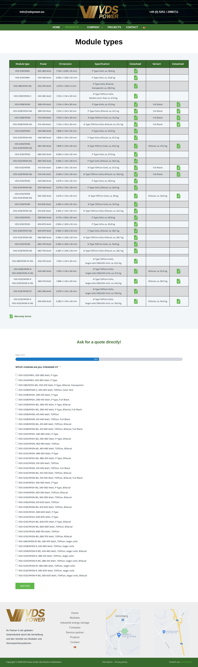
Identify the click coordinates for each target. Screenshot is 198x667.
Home (74, 613)
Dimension (65, 63)
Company (74, 627)
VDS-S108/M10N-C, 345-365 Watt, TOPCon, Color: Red (45, 390)
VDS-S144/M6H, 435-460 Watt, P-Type (37, 380)
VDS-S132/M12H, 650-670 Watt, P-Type (38, 517)
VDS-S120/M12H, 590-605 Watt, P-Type (38, 512)
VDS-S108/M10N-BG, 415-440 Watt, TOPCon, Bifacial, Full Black (50, 429)
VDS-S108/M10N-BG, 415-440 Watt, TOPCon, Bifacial (44, 424)
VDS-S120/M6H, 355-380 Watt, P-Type (38, 375)
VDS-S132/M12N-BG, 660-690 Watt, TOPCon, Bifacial (45, 526)
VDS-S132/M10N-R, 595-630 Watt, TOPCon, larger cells (46, 570)
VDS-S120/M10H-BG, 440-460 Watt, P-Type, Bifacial (44, 438)
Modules (75, 617)
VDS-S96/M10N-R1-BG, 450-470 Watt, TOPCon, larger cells (48, 541)
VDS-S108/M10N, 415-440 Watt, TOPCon (38, 414)
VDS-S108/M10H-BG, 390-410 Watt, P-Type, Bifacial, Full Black (50, 409)
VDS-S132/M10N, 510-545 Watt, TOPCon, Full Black (44, 468)
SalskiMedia (186, 662)
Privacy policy (121, 662)
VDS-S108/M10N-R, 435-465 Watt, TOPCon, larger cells (46, 546)
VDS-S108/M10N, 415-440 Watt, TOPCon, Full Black (44, 419)
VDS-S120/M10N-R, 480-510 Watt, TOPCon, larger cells (46, 555)
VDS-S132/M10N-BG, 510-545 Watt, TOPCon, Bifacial (44, 473)
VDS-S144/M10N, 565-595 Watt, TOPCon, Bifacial (43, 492)
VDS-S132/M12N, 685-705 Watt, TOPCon (38, 531)
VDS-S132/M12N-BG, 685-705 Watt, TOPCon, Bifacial (45, 536)
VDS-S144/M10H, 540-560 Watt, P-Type (38, 482)
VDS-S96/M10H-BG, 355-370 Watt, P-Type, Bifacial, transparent (51, 385)
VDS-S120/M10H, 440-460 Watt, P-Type (38, 434)
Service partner (75, 632)
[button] (80, 27)
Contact (74, 642)
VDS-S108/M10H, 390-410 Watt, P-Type (38, 394)
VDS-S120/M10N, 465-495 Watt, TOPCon (38, 443)
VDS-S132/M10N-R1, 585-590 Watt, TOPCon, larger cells (46, 565)
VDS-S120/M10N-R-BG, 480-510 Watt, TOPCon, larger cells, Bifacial (52, 560)
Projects (75, 637)
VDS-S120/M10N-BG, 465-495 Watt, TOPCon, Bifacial (45, 448)
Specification (102, 63)
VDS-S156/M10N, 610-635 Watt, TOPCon (38, 502)
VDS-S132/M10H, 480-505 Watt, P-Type (38, 453)
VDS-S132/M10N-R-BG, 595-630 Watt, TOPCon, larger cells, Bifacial (52, 575)
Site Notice (107, 662)
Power (43, 63)
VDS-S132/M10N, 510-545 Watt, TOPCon (38, 463)
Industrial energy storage (74, 622)
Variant (157, 63)
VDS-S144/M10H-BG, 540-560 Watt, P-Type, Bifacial (44, 487)
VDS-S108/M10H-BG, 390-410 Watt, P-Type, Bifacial (44, 404)
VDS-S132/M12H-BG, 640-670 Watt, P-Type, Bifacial (44, 521)
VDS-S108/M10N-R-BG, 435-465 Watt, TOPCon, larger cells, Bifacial (52, 551)
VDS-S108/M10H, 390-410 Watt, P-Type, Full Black (43, 399)
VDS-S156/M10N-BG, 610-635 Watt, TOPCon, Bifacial (45, 507)
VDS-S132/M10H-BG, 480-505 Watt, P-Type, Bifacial (44, 458)
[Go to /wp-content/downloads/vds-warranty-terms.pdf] (99, 316)
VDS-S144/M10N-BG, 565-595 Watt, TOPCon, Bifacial (45, 497)
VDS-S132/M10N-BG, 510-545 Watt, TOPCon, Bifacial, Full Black (50, 477)
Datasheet (135, 63)
